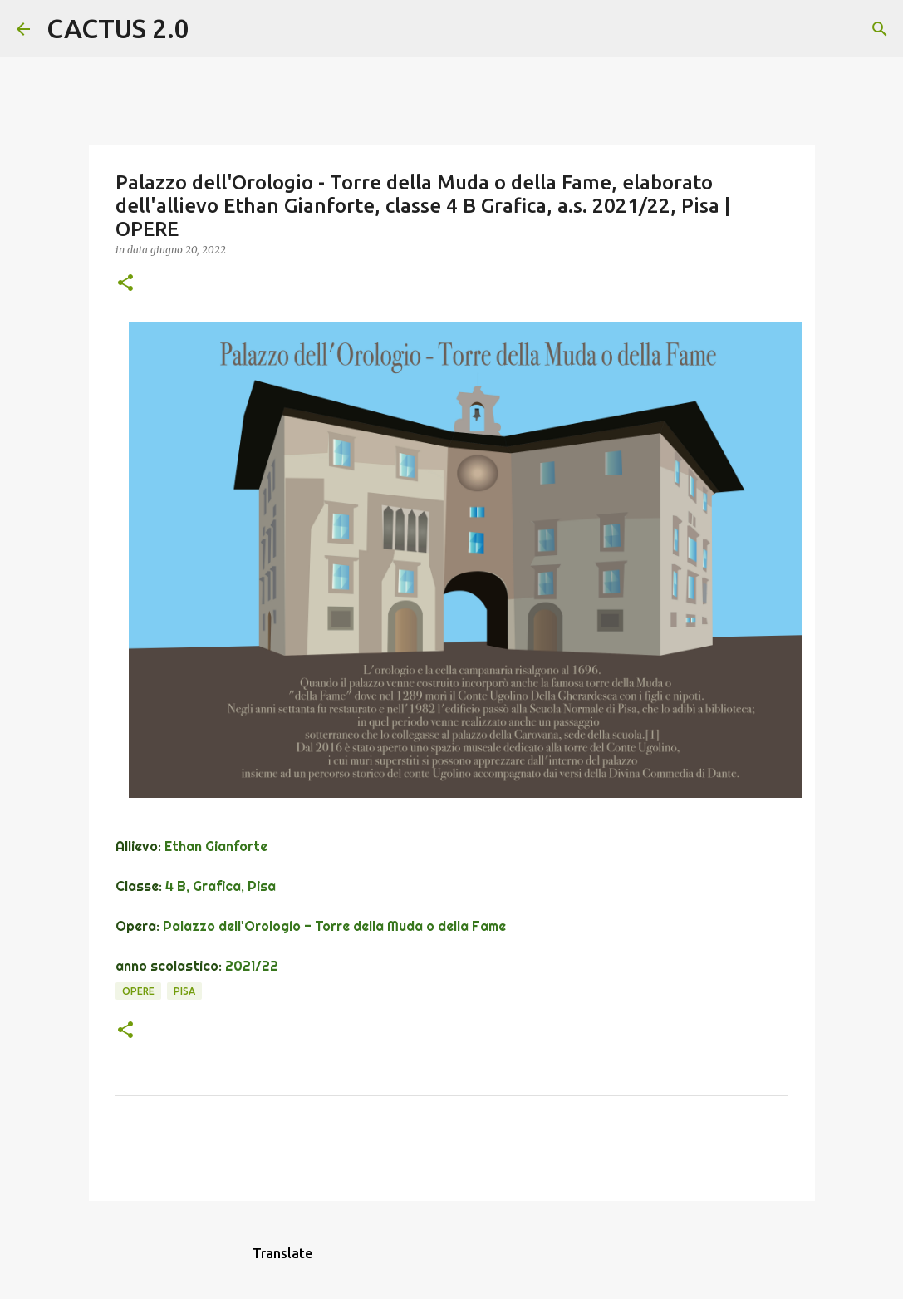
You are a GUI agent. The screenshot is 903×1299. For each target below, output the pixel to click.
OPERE (138, 991)
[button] (125, 284)
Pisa (184, 991)
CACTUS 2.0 (118, 28)
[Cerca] (213, 29)
